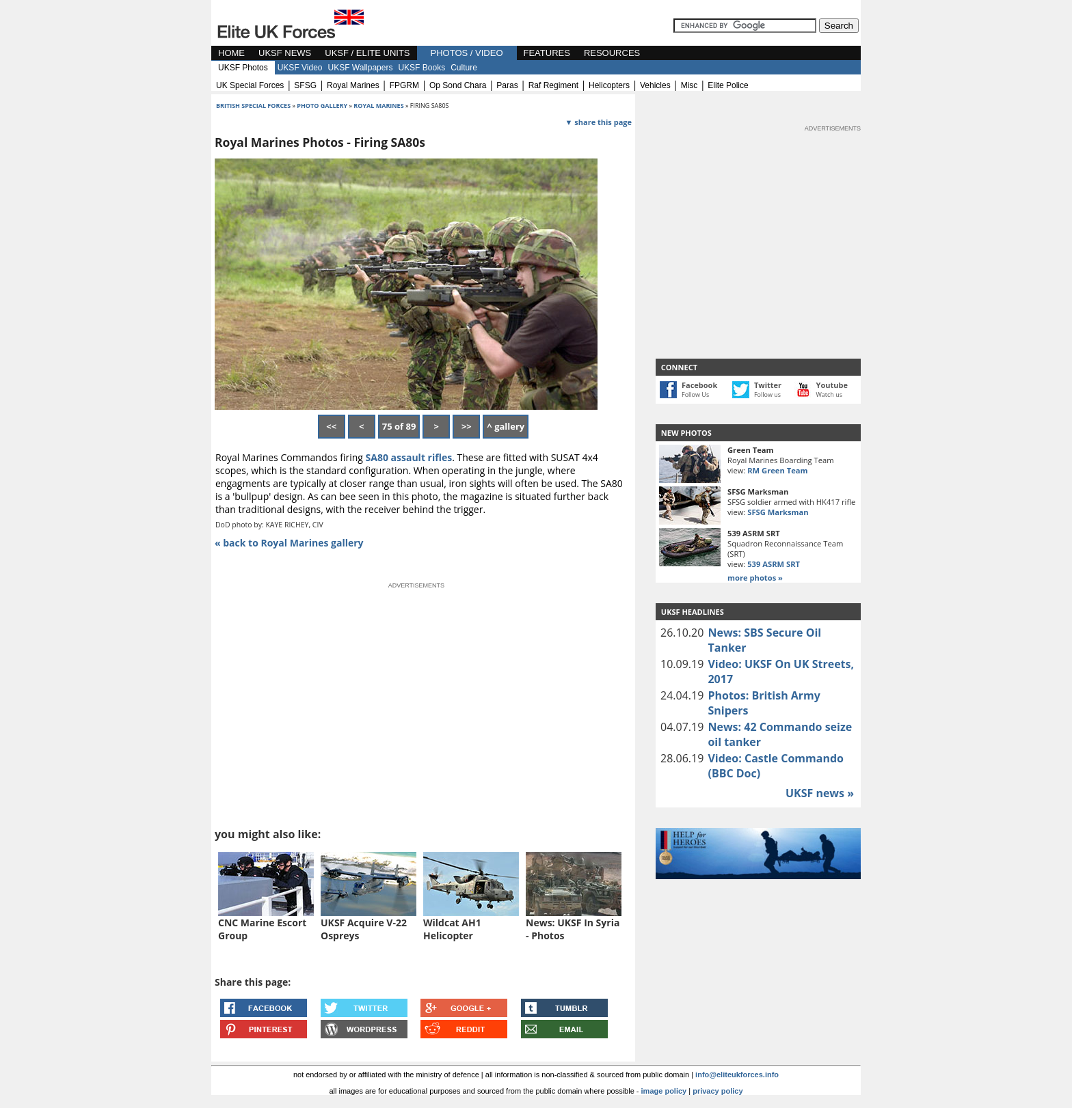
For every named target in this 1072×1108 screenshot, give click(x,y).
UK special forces (250, 85)
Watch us (829, 394)
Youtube (832, 385)
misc (689, 85)
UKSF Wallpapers (360, 67)
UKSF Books (421, 67)
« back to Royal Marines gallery (289, 542)
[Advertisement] (758, 218)
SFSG (305, 85)
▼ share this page (598, 122)
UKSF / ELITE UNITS (367, 53)
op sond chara (457, 85)
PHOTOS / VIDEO (467, 53)
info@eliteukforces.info (737, 1074)
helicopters (609, 85)
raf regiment (553, 85)
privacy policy (717, 1091)
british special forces (253, 105)
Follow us (767, 394)
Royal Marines (378, 105)
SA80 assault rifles (409, 457)
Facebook (699, 385)
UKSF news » (820, 793)
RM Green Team (777, 470)
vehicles (655, 85)
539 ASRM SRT (773, 564)
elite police (728, 85)
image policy (664, 1091)
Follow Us (695, 394)
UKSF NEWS (284, 53)
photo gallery (323, 105)
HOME (231, 53)
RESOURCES (612, 53)
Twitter (767, 385)
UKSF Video (300, 67)
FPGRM (404, 85)
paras (507, 85)
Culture (464, 67)
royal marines (353, 85)
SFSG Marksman (777, 512)
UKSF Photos (243, 67)
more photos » (755, 577)
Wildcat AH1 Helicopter (452, 929)
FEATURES (547, 53)
